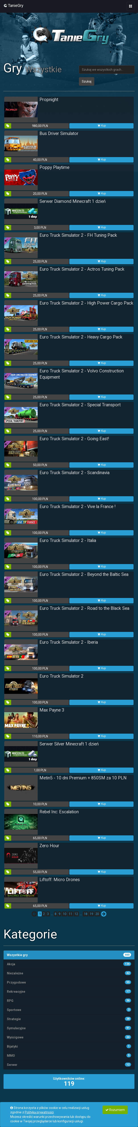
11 (70, 914)
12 (76, 914)
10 (64, 914)
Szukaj (86, 81)
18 (85, 914)
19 (91, 914)
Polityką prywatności (39, 1112)
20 (97, 914)
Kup (101, 125)
